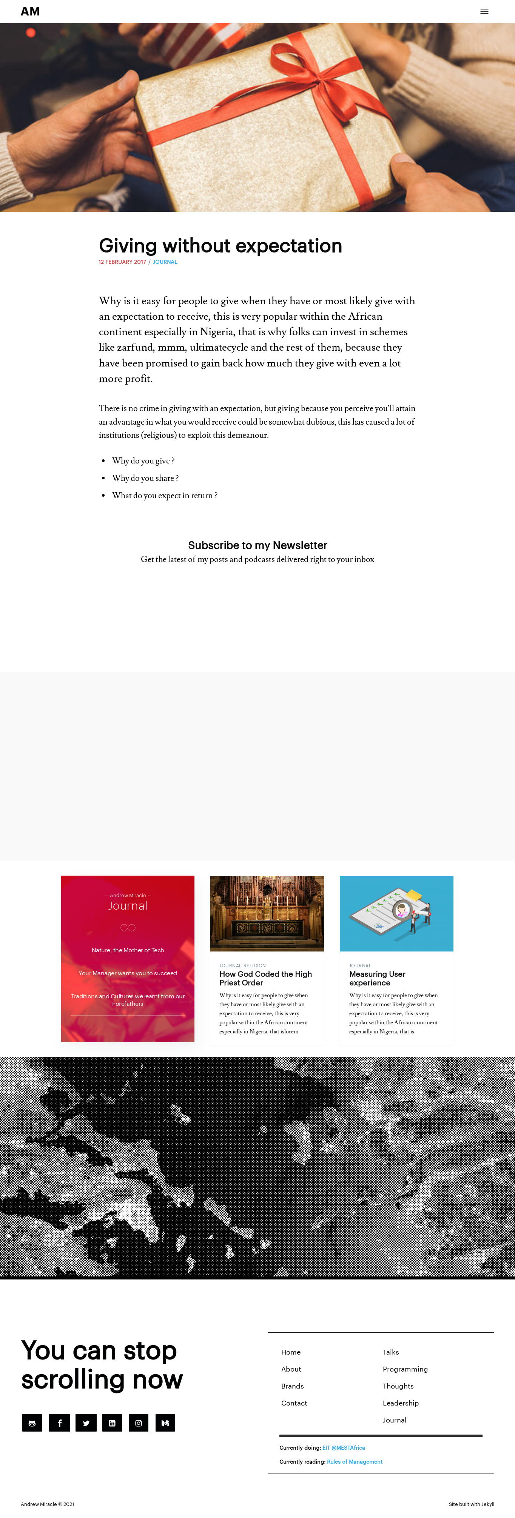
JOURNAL (165, 262)
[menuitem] (330, 1355)
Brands (292, 1389)
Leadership (401, 1406)
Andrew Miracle (39, 1507)
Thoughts (398, 1389)
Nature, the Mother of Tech (128, 950)
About (291, 1372)
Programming (405, 1372)
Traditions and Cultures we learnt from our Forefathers (128, 1000)
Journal (128, 905)
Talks (391, 1355)
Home (291, 1355)
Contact (294, 1406)
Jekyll (487, 1507)
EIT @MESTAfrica (343, 1451)
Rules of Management (354, 1465)
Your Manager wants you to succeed (128, 973)
